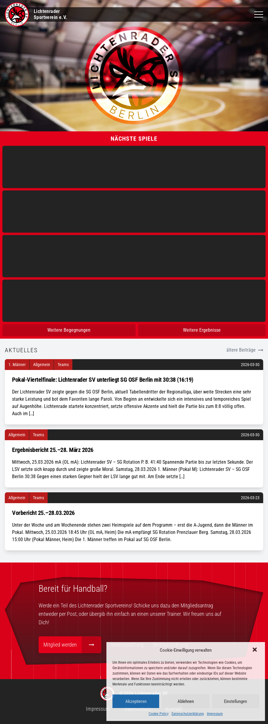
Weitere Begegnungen (68, 330)
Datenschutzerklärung (188, 714)
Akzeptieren (136, 701)
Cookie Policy (159, 714)
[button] (255, 650)
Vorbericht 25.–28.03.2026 (43, 512)
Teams (63, 364)
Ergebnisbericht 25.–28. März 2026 (52, 449)
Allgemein (41, 364)
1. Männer (17, 364)
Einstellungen (235, 701)
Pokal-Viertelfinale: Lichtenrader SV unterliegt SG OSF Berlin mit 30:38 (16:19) (102, 379)
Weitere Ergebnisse (202, 330)
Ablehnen (186, 701)
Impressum (215, 714)
